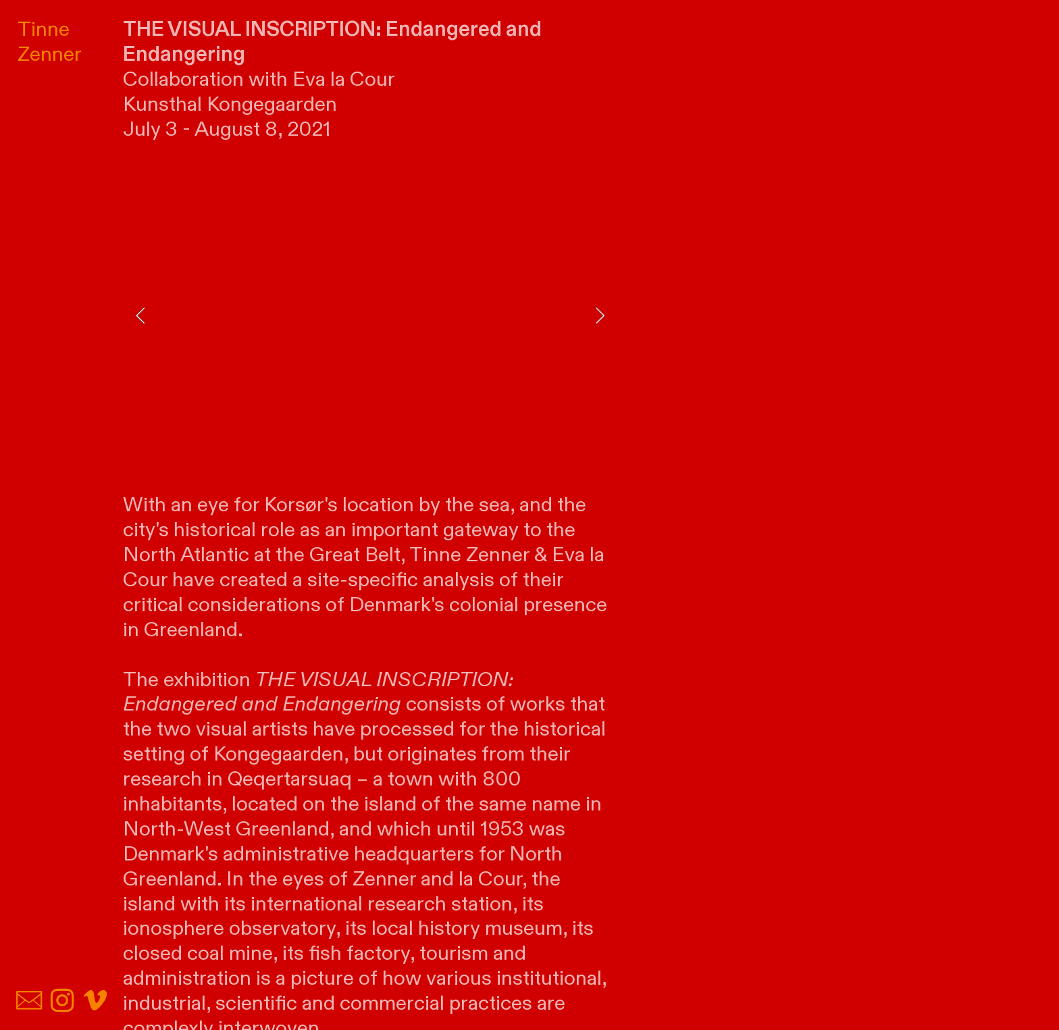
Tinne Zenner (50, 42)
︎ (95, 1002)
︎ (29, 1002)
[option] (370, 316)
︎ (62, 1002)
